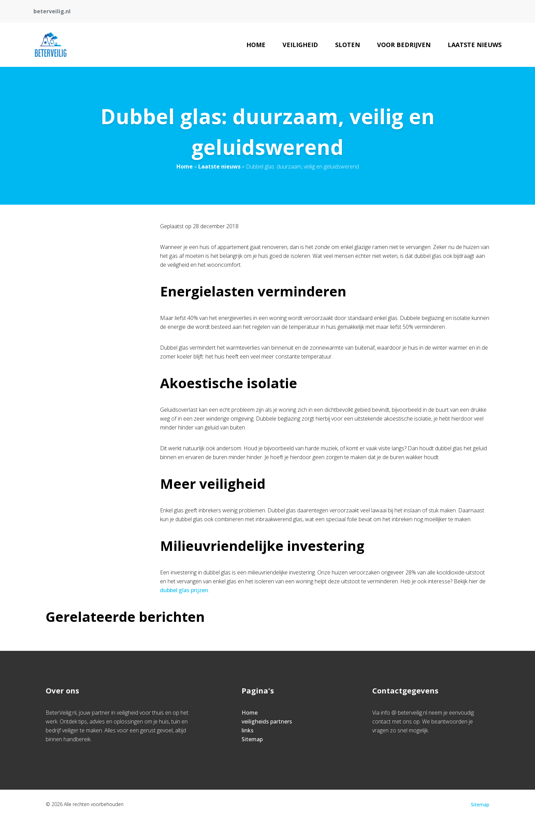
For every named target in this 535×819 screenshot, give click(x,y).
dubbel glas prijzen (184, 590)
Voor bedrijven (404, 45)
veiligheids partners (267, 721)
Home (255, 45)
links (248, 730)
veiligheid (300, 45)
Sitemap (252, 739)
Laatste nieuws (475, 45)
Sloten (347, 45)
